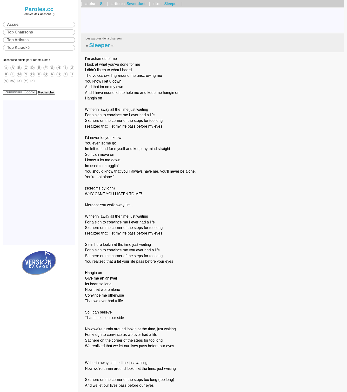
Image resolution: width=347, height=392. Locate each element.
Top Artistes (18, 40)
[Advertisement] (213, 20)
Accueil (13, 24)
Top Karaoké (18, 48)
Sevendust (136, 4)
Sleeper (171, 4)
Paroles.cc (39, 9)
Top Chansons (20, 32)
